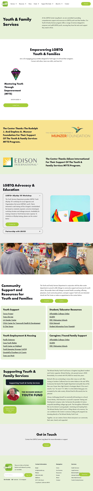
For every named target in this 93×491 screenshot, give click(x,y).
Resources (22, 3)
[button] (16, 99)
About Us (59, 3)
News (30, 4)
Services (14, 3)
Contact (67, 4)
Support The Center (47, 3)
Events (36, 3)
